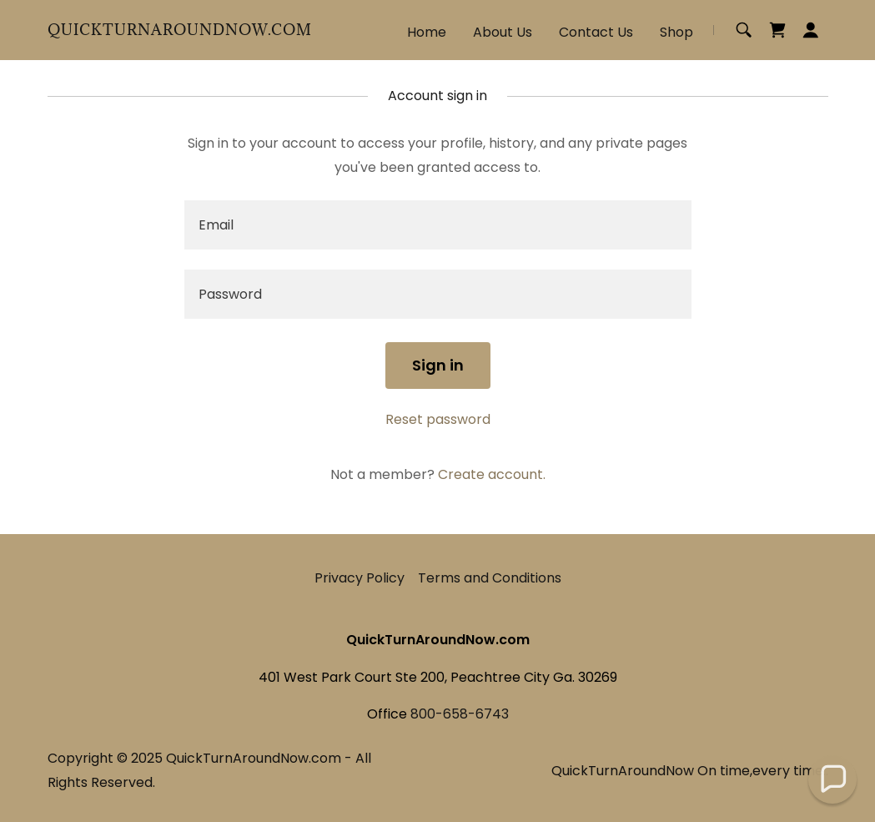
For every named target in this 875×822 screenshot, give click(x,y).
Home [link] (426, 32)
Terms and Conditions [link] (489, 578)
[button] (810, 30)
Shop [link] (676, 32)
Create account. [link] (492, 474)
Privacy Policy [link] (359, 578)
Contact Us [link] (596, 32)
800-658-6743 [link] (459, 714)
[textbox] (437, 225)
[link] (180, 30)
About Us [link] (502, 32)
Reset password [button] (437, 419)
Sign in (438, 365)
